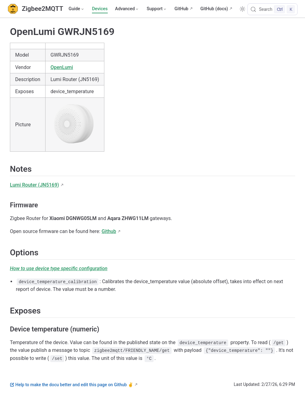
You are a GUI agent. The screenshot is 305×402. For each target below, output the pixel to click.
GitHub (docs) (214, 8)
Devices (99, 8)
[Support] (157, 9)
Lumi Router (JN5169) (34, 185)
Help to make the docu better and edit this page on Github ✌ (71, 384)
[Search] (272, 9)
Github (109, 231)
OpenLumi (61, 67)
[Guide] (76, 9)
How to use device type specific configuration (58, 268)
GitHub (181, 8)
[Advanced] (127, 9)
